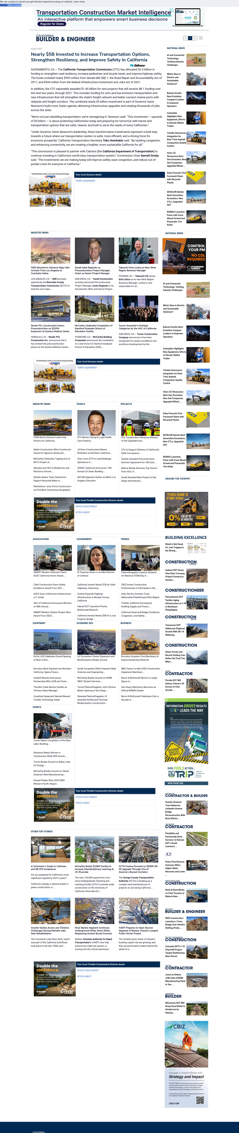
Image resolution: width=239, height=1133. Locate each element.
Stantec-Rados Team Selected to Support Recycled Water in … (50, 479)
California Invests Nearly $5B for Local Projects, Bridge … (96, 617)
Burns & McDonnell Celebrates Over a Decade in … (140, 698)
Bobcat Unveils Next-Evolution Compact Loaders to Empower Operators (175, 100)
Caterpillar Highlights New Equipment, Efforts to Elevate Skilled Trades (176, 120)
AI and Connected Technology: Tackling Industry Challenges (173, 287)
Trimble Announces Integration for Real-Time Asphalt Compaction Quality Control (176, 139)
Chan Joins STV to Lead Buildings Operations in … (94, 460)
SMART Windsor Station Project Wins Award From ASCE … (52, 614)
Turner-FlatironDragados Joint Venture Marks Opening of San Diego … (96, 689)
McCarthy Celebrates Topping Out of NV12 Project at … (52, 460)
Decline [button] (3, 5)
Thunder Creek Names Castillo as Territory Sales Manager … (50, 689)
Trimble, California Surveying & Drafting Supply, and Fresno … (136, 605)
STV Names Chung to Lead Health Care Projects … (94, 439)
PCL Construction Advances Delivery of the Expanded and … (139, 439)
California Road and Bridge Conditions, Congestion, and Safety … (140, 614)
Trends (125, 539)
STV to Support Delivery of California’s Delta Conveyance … (140, 451)
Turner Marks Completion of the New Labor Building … (52, 742)
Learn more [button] (79, 1)
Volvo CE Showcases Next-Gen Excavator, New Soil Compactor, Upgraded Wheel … (176, 159)
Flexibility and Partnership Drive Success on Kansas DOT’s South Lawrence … (174, 840)
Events (37, 707)
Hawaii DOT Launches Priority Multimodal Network (92, 608)
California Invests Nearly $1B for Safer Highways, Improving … (96, 586)
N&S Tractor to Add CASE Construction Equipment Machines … (140, 670)
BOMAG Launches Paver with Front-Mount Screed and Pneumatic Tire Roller (176, 218)
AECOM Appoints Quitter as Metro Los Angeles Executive (96, 479)
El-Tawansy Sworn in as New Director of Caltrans (95, 574)
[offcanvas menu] (200, 38)
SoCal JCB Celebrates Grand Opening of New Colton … (52, 658)
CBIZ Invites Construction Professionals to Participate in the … (139, 586)
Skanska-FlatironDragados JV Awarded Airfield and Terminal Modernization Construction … (92, 699)
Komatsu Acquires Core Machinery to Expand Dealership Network (140, 658)
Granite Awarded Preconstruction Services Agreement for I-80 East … (138, 461)
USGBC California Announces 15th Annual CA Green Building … (94, 470)
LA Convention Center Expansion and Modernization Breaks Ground (95, 658)
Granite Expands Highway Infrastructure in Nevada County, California (93, 597)
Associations (41, 539)
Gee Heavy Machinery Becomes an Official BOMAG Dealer (138, 689)
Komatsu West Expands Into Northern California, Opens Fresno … (52, 670)
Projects (126, 404)
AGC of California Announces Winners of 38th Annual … (53, 605)
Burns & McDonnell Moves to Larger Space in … (139, 680)
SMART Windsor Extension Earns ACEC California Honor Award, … (50, 574)
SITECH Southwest (86, 506)
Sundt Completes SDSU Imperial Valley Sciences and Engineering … (96, 670)
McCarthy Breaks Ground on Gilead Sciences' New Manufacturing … (51, 773)
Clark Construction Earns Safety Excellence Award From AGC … (49, 586)
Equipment (39, 623)
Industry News (40, 232)
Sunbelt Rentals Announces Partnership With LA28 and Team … (51, 680)
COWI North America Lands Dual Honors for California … (50, 439)
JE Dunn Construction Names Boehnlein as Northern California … (94, 451)
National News (176, 48)
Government (84, 539)
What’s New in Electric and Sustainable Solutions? (173, 308)
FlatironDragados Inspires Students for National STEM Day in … (139, 574)
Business (126, 623)
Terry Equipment (85, 181)
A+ (195, 38)
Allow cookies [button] (14, 5)
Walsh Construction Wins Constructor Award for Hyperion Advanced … (52, 451)
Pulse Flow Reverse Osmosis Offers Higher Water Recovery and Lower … (175, 868)
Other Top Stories (42, 831)
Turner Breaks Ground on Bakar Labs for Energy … (52, 764)
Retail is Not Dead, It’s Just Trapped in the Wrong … (174, 547)
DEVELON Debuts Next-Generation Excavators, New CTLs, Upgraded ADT (175, 198)
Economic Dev (85, 623)
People (81, 404)
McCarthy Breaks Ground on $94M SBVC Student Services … (94, 680)
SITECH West (83, 512)
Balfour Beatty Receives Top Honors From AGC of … (139, 470)
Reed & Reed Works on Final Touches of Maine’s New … (174, 893)
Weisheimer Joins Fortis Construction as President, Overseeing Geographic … (52, 490)
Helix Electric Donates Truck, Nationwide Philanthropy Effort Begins (140, 596)
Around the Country (177, 478)
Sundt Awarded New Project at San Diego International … (138, 479)
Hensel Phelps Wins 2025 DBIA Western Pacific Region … (49, 782)
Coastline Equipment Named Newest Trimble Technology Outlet (52, 698)
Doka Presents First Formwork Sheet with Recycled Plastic (173, 416)
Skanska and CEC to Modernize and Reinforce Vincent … (51, 470)
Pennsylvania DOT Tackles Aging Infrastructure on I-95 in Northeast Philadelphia (175, 603)
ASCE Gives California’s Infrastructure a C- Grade (52, 595)
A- (186, 38)
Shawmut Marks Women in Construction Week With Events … (50, 754)
